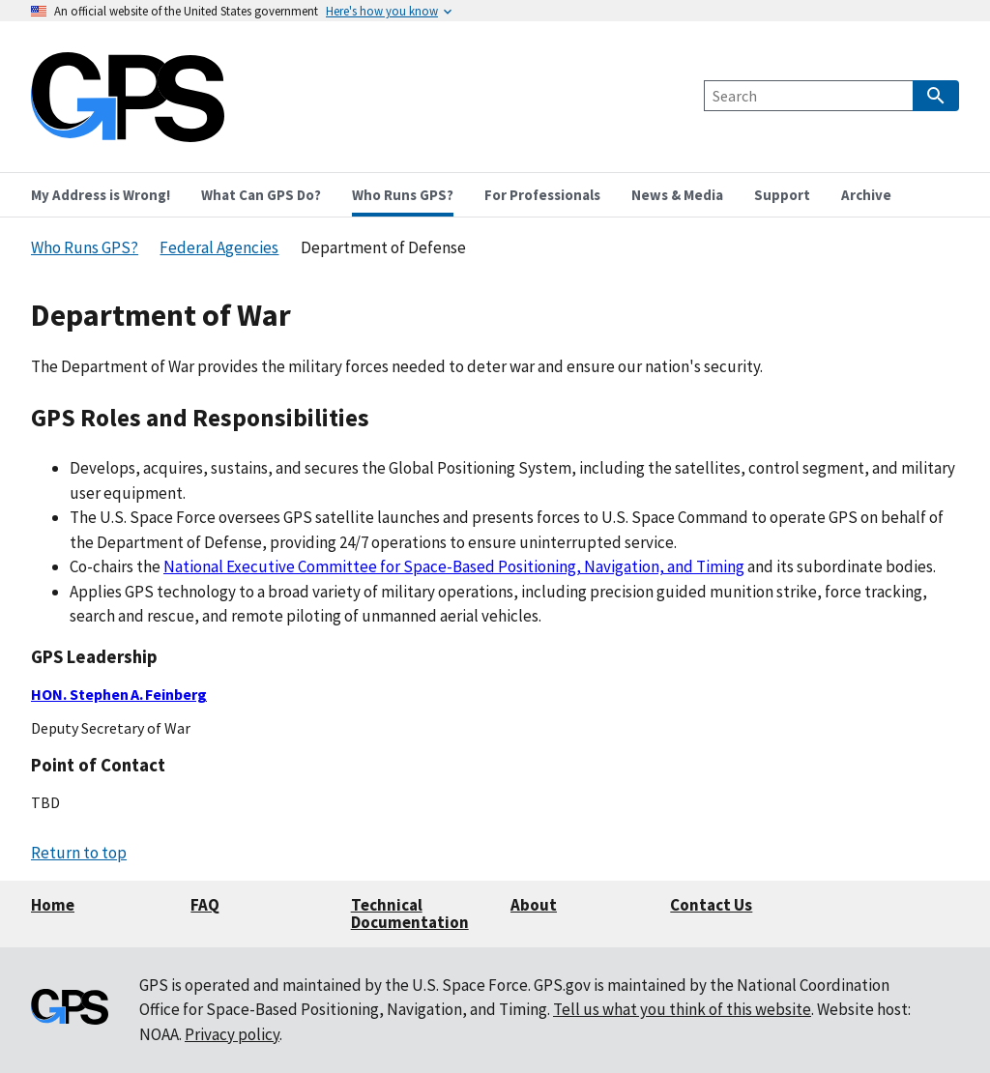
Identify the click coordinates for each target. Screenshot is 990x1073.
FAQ (204, 904)
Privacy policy (232, 1034)
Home (52, 904)
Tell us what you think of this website (682, 1009)
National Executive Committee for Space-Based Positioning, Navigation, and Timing (453, 566)
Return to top (79, 852)
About (533, 904)
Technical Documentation (410, 914)
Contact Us (711, 904)
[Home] (127, 130)
